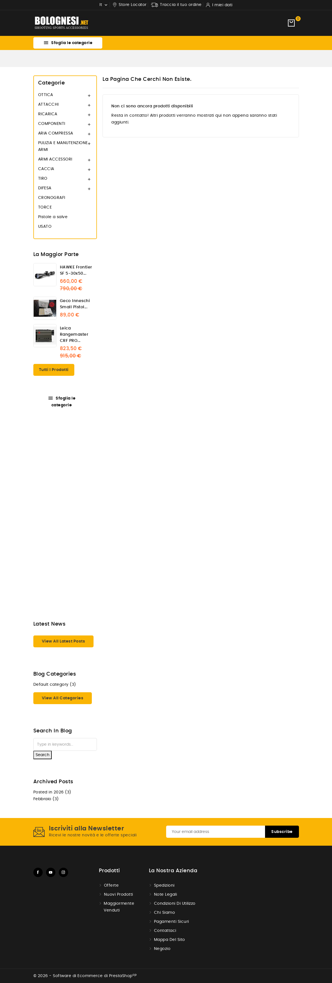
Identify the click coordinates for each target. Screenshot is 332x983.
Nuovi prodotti (118, 895)
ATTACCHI (48, 105)
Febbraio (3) (46, 799)
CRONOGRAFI (51, 198)
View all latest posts (63, 641)
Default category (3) (54, 685)
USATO (45, 227)
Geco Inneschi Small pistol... (75, 304)
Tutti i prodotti (54, 370)
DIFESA (44, 188)
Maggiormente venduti (119, 907)
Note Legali (165, 895)
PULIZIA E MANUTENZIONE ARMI (63, 146)
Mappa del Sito (169, 940)
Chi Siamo (164, 913)
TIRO (42, 179)
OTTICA (45, 95)
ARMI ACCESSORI (55, 159)
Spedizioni (164, 885)
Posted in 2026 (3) (52, 792)
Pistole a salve (53, 217)
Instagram (63, 872)
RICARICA (47, 114)
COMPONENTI (51, 124)
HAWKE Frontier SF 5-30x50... (76, 270)
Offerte (111, 885)
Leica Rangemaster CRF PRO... (74, 334)
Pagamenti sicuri (171, 922)
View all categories (63, 698)
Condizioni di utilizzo (175, 904)
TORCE (45, 207)
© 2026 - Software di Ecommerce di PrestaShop (85, 976)
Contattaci (165, 931)
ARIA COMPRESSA (55, 133)
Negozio (162, 949)
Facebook (38, 872)
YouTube (50, 872)
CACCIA (46, 169)
